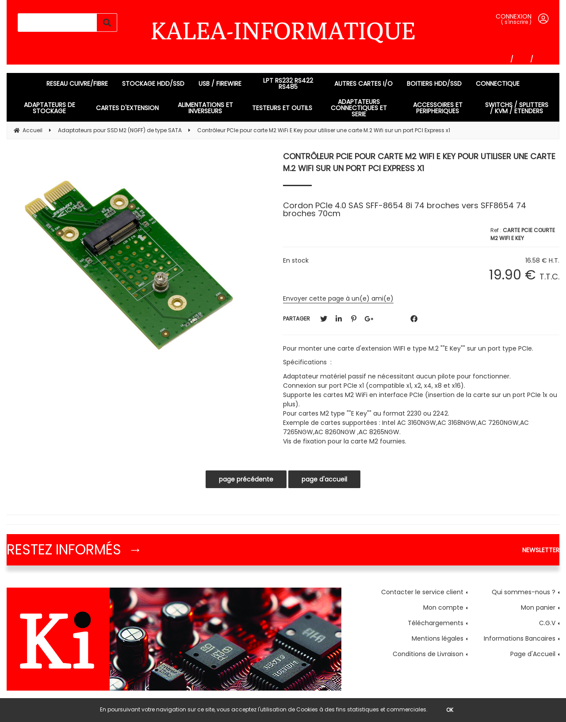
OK (449, 710)
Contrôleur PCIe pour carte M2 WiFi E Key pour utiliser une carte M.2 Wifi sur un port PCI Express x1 (419, 162)
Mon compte (443, 607)
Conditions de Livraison (428, 653)
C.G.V (547, 623)
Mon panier (538, 607)
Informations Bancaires (519, 638)
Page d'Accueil (532, 653)
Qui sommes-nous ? (523, 592)
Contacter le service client (422, 592)
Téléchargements (435, 623)
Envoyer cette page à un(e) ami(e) (338, 298)
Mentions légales (437, 638)
